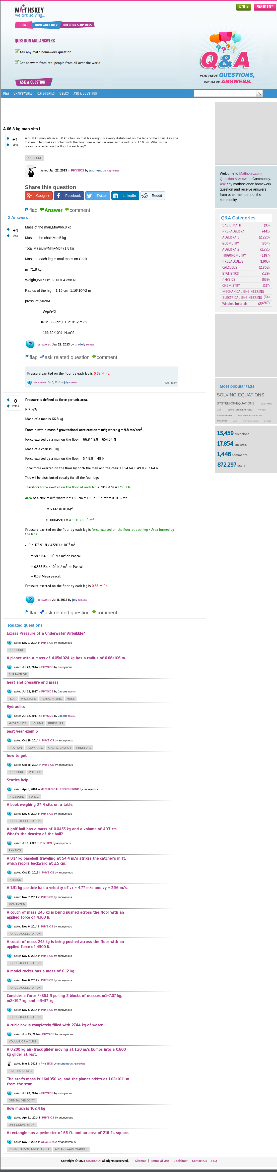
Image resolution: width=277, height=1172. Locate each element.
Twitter (96, 196)
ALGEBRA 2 (230, 249)
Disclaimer (180, 1161)
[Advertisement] (94, 111)
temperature (51, 698)
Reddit (151, 196)
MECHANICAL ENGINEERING (243, 291)
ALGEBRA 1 (230, 237)
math (219, 410)
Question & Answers (235, 179)
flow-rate (35, 747)
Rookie (72, 691)
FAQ (214, 1161)
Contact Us (199, 1161)
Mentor (90, 344)
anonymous (97, 170)
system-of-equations (235, 403)
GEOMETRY (230, 243)
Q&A (6, 93)
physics (262, 410)
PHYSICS (228, 279)
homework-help (224, 415)
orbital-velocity (22, 1100)
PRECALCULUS (233, 261)
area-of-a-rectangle (71, 1149)
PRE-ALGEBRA (233, 231)
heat (12, 698)
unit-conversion (22, 1124)
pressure (34, 157)
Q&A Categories (238, 217)
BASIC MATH (231, 225)
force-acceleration (25, 821)
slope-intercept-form (240, 410)
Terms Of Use (160, 1161)
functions (266, 404)
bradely (80, 344)
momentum (17, 904)
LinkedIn (124, 196)
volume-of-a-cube (23, 1041)
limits (235, 421)
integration (222, 421)
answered (44, 344)
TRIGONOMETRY (234, 255)
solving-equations (240, 394)
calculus (267, 421)
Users (64, 93)
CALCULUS (229, 267)
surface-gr (18, 674)
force (34, 796)
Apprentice (113, 170)
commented (40, 382)
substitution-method (251, 421)
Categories (46, 93)
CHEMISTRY (231, 285)
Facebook (67, 196)
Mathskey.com (250, 173)
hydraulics (18, 723)
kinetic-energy (60, 747)
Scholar (73, 383)
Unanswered (23, 93)
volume (37, 723)
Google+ (37, 196)
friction (15, 747)
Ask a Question (85, 93)
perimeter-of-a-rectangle (29, 1149)
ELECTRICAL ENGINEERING (242, 298)
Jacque (62, 691)
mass (71, 698)
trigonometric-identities (250, 415)
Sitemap (140, 1161)
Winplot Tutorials (235, 304)
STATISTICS (230, 273)
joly (66, 382)
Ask (223, 184)
